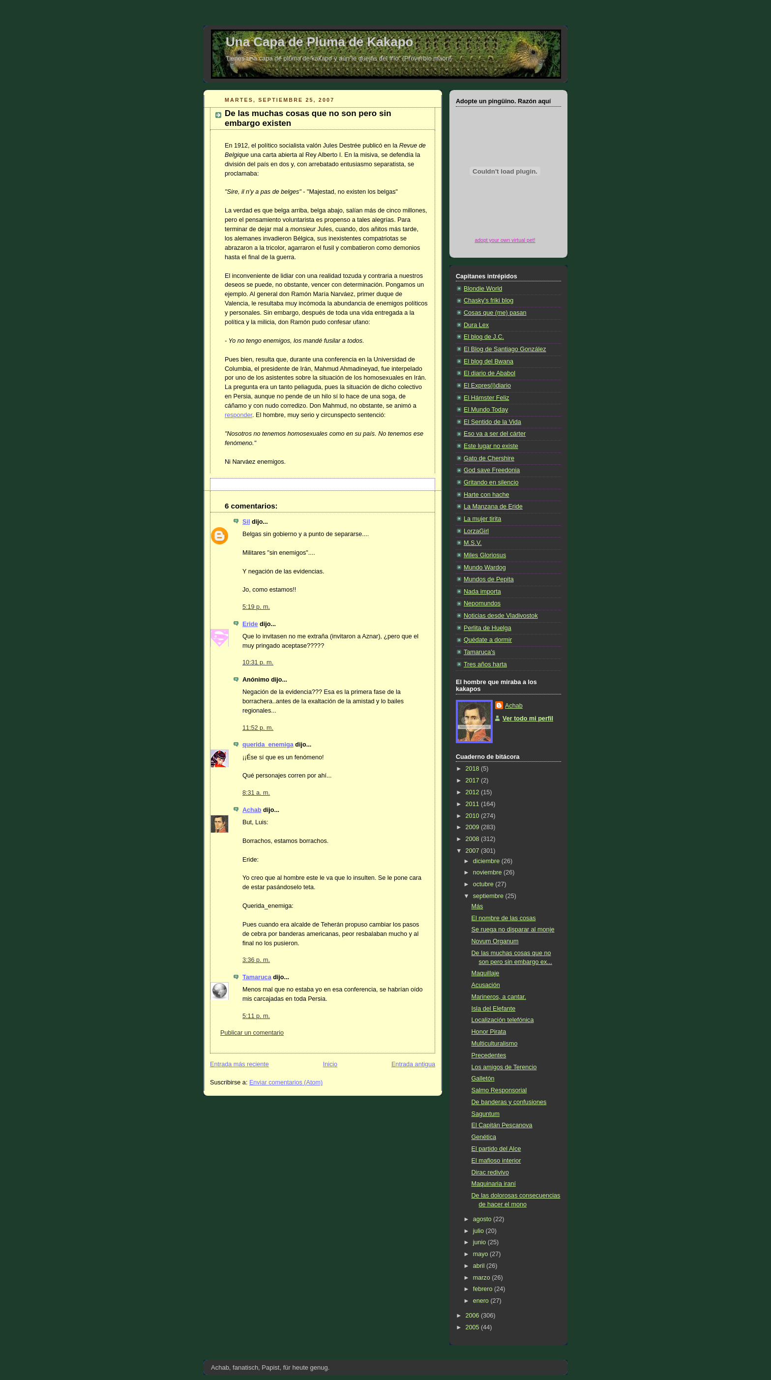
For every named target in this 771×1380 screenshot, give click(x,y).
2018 (473, 768)
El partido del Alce (496, 1148)
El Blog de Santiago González (505, 349)
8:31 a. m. (256, 792)
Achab (252, 810)
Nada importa (482, 591)
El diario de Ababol (489, 373)
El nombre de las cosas (504, 918)
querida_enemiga (268, 744)
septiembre (489, 896)
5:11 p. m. (256, 1016)
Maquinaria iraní (494, 1183)
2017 (473, 780)
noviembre (488, 872)
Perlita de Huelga (487, 628)
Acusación (486, 985)
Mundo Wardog (485, 567)
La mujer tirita (482, 518)
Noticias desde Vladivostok (501, 615)
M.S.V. (473, 543)
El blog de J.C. (484, 336)
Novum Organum (495, 941)
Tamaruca (256, 977)
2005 (473, 1327)
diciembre (487, 861)
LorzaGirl (476, 531)
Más (477, 906)
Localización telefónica (503, 1020)
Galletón (483, 1078)
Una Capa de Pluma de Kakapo (319, 41)
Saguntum (486, 1113)
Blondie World (483, 288)
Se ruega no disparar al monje (513, 929)
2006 (473, 1315)
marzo (482, 1277)
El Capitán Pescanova (502, 1125)
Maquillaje (486, 973)
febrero (483, 1289)
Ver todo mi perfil (528, 718)
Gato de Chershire (489, 458)
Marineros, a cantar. (499, 996)
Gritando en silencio (491, 482)
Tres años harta (485, 664)
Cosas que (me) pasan (495, 312)
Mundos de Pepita (489, 579)
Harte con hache (486, 494)
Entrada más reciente (239, 1064)
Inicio (330, 1064)
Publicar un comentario (252, 1032)
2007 (473, 850)
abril (479, 1265)
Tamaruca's (479, 652)
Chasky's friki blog (488, 300)
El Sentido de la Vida (492, 422)
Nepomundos (482, 603)
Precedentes (489, 1055)
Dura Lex (476, 325)
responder (238, 415)
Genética (484, 1137)
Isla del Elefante (494, 1008)
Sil (246, 521)
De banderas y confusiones (509, 1102)
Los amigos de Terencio (504, 1067)
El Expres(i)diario (487, 385)
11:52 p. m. (257, 727)
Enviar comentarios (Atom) (286, 1082)
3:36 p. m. (256, 960)
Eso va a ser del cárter (495, 433)
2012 (473, 792)
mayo (481, 1254)
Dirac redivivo (490, 1172)
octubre (484, 884)
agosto (483, 1219)
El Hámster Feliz (486, 397)
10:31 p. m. (257, 662)
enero (482, 1300)
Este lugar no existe (491, 446)
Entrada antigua (413, 1064)
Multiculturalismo (495, 1043)
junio (480, 1242)
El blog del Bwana (488, 361)
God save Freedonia (492, 470)
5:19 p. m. (256, 606)
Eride (250, 624)
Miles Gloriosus (485, 555)
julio (479, 1231)
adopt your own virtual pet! (504, 240)
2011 (473, 804)
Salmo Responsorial (499, 1090)
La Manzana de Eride (493, 506)
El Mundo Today (486, 409)
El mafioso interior (496, 1160)
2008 (473, 839)
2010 (473, 815)
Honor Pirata (489, 1031)
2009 (473, 827)
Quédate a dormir (488, 639)
